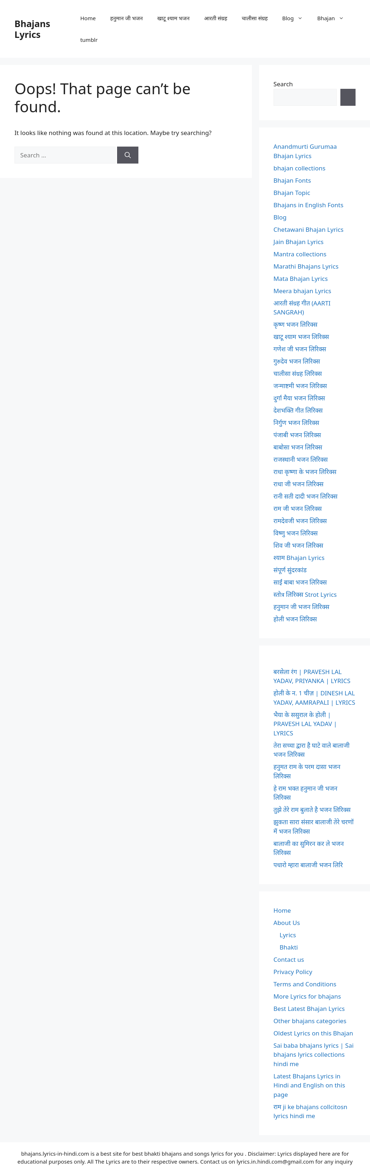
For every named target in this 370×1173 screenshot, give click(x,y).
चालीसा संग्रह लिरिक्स (298, 373)
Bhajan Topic (292, 192)
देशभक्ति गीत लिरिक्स (298, 410)
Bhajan (334, 18)
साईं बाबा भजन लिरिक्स (300, 582)
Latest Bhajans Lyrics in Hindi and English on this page (309, 1085)
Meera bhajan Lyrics (302, 291)
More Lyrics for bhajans (307, 996)
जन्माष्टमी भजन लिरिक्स (300, 386)
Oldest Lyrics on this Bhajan (313, 1033)
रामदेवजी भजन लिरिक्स (300, 521)
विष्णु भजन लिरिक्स (296, 533)
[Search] (127, 155)
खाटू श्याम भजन (173, 18)
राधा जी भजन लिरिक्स (298, 484)
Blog (296, 18)
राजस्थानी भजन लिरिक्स (301, 459)
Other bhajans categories (310, 1021)
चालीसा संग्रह (255, 18)
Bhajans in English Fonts (309, 205)
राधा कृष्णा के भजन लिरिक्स (305, 472)
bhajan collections (300, 168)
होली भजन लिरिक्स (295, 619)
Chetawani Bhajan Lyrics (309, 229)
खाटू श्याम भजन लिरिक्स (301, 337)
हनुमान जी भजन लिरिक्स (302, 607)
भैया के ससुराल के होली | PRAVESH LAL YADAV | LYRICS (305, 724)
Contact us (289, 959)
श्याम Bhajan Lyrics (299, 557)
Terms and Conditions (305, 984)
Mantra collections (300, 254)
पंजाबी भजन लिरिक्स (297, 435)
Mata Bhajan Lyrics (301, 278)
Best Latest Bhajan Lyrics (309, 1008)
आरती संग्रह (215, 18)
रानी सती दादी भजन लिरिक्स (305, 496)
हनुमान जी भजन (126, 18)
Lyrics (288, 935)
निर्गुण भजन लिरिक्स (296, 422)
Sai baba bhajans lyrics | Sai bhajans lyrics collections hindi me (314, 1054)
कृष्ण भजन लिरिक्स (296, 324)
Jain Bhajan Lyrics (299, 242)
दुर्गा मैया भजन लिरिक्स (299, 398)
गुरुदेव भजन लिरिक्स (297, 361)
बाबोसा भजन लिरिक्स (298, 447)
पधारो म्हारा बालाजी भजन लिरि (308, 865)
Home (88, 18)
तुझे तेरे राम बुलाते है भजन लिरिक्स (312, 809)
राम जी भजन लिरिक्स (298, 508)
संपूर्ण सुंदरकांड (290, 570)
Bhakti (289, 947)
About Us (287, 922)
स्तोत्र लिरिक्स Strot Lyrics (305, 594)
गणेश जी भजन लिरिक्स (300, 349)
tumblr (89, 39)
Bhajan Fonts (292, 180)
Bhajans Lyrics (32, 28)
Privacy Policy (293, 972)
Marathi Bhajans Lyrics (306, 266)
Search (283, 84)
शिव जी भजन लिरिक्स (298, 545)
